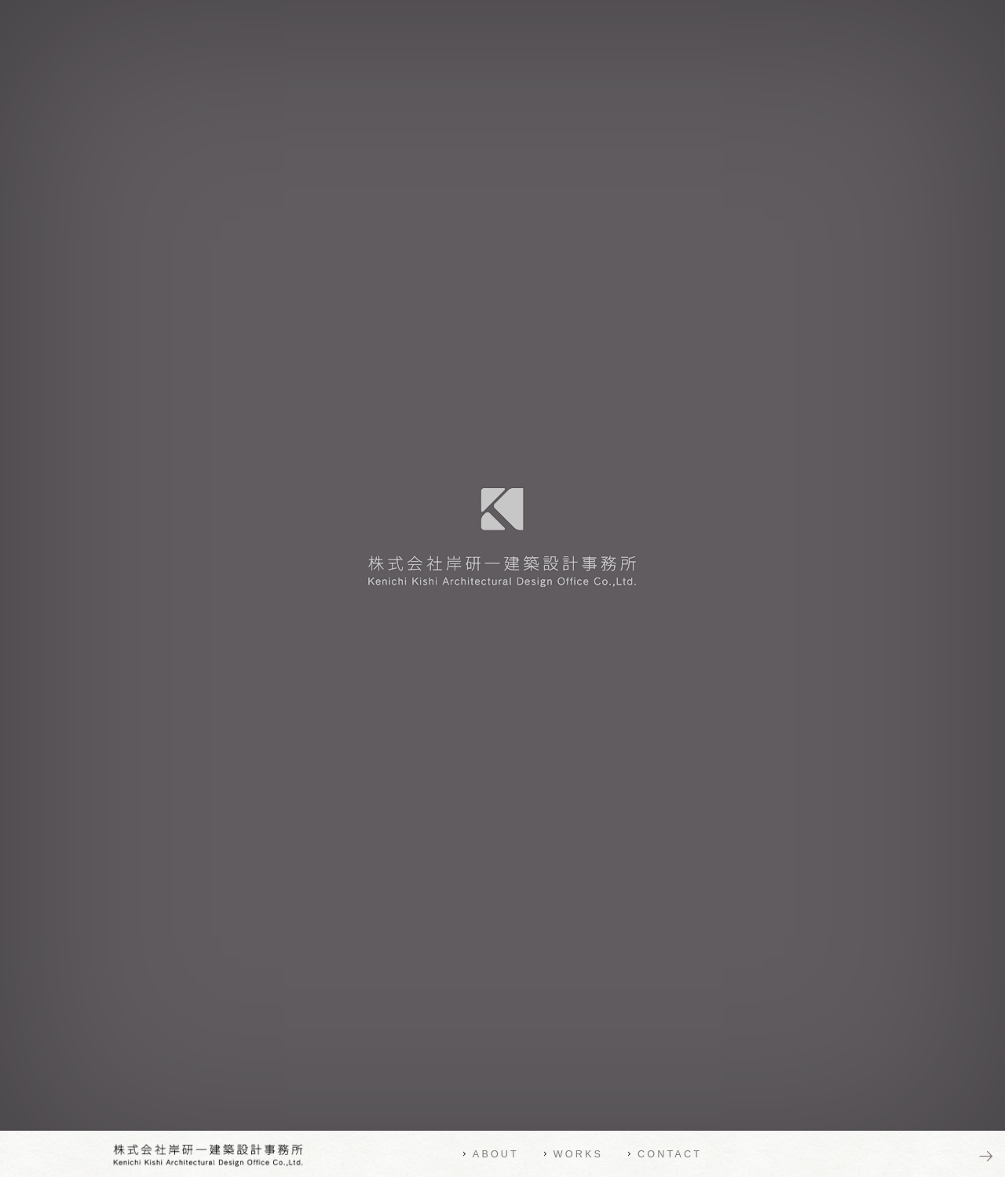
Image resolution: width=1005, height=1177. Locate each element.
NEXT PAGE (985, 1157)
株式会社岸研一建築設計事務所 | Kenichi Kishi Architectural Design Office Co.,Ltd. (208, 1158)
